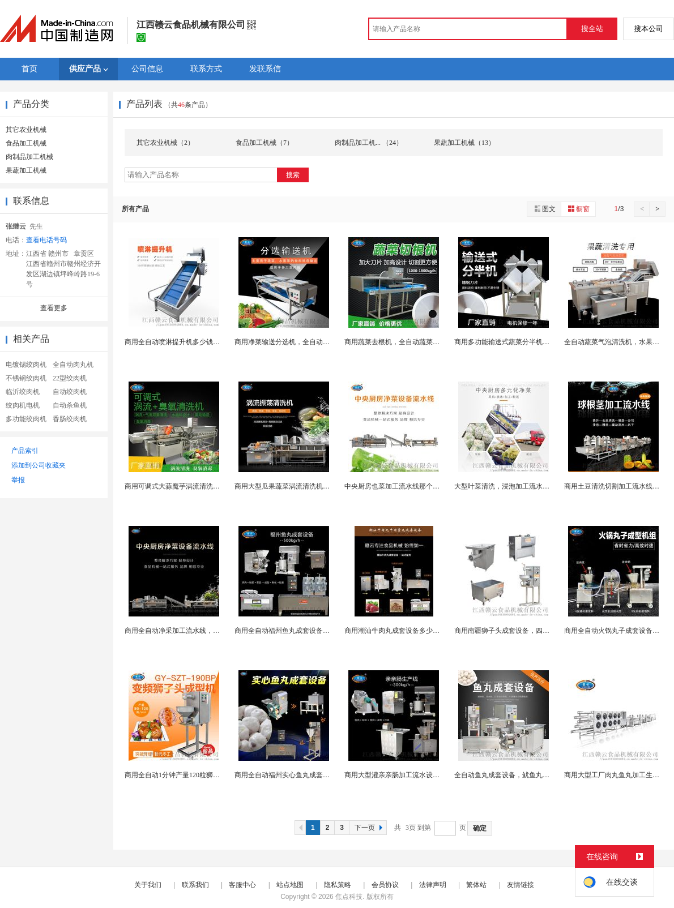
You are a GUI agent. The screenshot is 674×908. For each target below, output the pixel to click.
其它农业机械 (26, 130)
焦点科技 (348, 897)
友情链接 (520, 885)
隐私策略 (337, 885)
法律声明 (432, 885)
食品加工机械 (26, 143)
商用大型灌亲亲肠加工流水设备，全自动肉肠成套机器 (425, 775)
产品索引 (25, 451)
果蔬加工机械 (26, 170)
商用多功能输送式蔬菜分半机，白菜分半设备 (522, 342)
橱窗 (578, 208)
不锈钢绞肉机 (26, 378)
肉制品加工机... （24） (369, 143)
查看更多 (53, 308)
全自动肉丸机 (73, 365)
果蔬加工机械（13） (464, 143)
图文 (544, 208)
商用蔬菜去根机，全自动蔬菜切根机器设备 (408, 342)
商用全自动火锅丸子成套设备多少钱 (618, 631)
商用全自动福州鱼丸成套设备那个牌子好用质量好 (309, 631)
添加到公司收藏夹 (38, 465)
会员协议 (385, 885)
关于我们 (147, 885)
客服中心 (242, 885)
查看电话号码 (46, 240)
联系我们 (195, 885)
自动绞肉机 (70, 392)
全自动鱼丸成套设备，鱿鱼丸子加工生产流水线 (525, 775)
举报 (18, 480)
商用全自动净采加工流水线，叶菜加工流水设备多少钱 (206, 631)
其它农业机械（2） (165, 143)
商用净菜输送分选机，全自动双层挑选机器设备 (305, 342)
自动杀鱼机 (70, 405)
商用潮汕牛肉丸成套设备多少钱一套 (398, 631)
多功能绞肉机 (26, 419)
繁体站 (476, 885)
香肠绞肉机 (70, 419)
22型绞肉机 (70, 378)
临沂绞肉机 (23, 392)
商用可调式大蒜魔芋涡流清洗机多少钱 (182, 486)
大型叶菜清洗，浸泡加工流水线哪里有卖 (515, 486)
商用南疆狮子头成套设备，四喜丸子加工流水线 (525, 631)
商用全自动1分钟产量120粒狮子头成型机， (189, 775)
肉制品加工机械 (29, 157)
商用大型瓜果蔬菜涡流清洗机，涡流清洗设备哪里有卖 (316, 486)
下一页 (370, 828)
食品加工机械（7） (264, 143)
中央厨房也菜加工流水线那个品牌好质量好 (408, 486)
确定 (480, 828)
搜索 (293, 175)
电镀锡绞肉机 (26, 365)
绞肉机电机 (23, 405)
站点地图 (290, 885)
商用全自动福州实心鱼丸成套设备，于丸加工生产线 (312, 775)
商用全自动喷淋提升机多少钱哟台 (176, 342)
